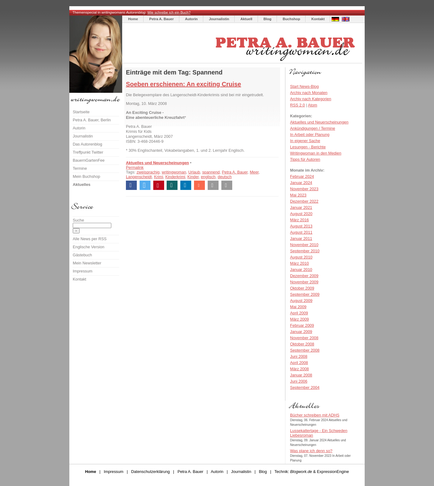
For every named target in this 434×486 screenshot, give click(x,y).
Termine (80, 168)
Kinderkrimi (175, 176)
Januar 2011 (301, 238)
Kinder (193, 176)
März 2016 (299, 220)
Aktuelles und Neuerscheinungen (157, 162)
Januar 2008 (301, 375)
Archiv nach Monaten (308, 92)
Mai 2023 (298, 195)
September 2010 (305, 251)
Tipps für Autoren (305, 159)
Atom (312, 105)
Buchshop (291, 19)
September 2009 (305, 294)
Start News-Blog (304, 86)
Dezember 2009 (304, 275)
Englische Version (88, 247)
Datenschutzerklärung (150, 471)
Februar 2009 (302, 325)
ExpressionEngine (333, 471)
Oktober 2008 (302, 344)
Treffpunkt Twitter (88, 152)
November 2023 (304, 189)
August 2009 (301, 300)
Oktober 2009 (302, 288)
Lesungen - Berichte (308, 147)
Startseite (81, 112)
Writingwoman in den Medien (315, 153)
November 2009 (304, 282)
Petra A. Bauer (161, 19)
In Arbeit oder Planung (310, 134)
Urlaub (194, 172)
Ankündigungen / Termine (312, 128)
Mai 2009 (298, 306)
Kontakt (318, 19)
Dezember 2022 (304, 201)
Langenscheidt (139, 176)
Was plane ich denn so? (311, 450)
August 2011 (301, 232)
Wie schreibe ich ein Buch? (169, 12)
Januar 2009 (301, 331)
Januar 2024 (301, 182)
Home (133, 19)
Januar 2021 (301, 207)
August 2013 (301, 226)
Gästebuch (82, 255)
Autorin (191, 19)
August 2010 (301, 257)
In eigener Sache (305, 140)
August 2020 (301, 213)
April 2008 (299, 362)
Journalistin (219, 19)
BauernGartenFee (88, 160)
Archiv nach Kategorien (310, 99)
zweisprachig (147, 172)
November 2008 (304, 337)
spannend (210, 172)
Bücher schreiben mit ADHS (314, 415)
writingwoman (174, 172)
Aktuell (246, 19)
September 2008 (305, 350)
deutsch (225, 176)
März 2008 (299, 369)
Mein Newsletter (87, 263)
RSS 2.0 (297, 105)
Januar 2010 (301, 269)
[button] (131, 185)
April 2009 (299, 313)
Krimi (158, 176)
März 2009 (299, 319)
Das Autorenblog (87, 144)
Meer (254, 172)
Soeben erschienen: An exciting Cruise (183, 84)
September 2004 (305, 387)
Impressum (82, 271)
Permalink (135, 167)
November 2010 (304, 244)
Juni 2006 (298, 381)
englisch (208, 176)
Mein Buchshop (86, 176)
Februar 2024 (302, 176)
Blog (268, 19)
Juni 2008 (298, 356)
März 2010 (299, 263)
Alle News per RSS (90, 238)
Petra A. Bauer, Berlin (92, 120)
